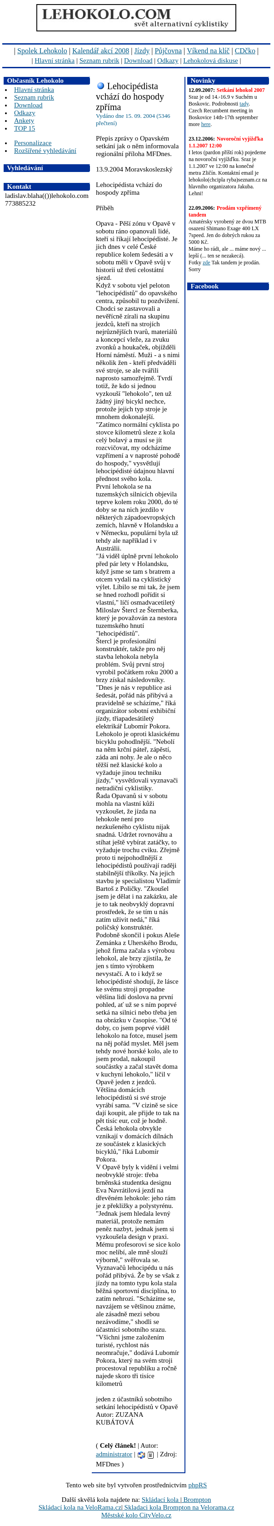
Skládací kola (161, 1499)
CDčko (245, 51)
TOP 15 (24, 128)
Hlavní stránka (55, 60)
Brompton (196, 1499)
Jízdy (141, 51)
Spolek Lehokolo (42, 51)
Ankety (24, 120)
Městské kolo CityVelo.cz (136, 1515)
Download (138, 60)
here (206, 124)
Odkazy (168, 60)
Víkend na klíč (208, 51)
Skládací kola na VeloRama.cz (80, 1507)
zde (206, 262)
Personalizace (32, 143)
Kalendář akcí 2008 (100, 51)
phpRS (197, 1485)
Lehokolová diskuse (210, 60)
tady (244, 104)
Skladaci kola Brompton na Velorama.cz (178, 1507)
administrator (114, 1454)
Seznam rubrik (100, 60)
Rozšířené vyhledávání (45, 150)
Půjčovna (168, 51)
